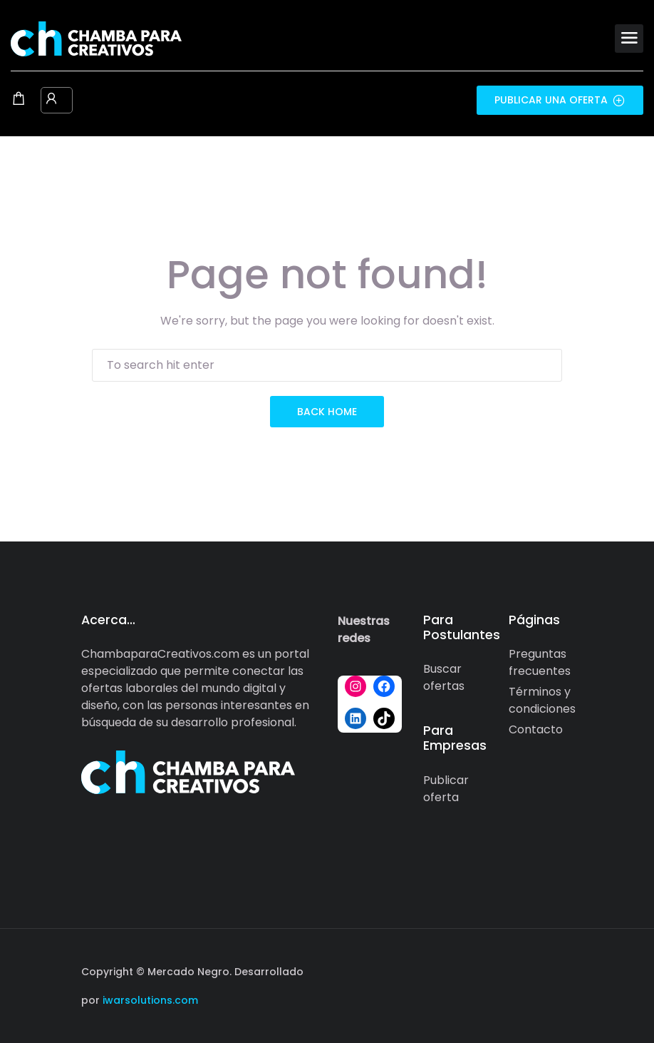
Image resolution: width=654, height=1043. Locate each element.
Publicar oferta (446, 788)
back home (327, 412)
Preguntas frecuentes (540, 662)
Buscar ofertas (443, 677)
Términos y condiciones (542, 700)
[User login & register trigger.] (51, 100)
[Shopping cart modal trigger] (18, 100)
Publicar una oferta (560, 100)
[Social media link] (560, 969)
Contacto (536, 729)
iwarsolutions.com (149, 1000)
